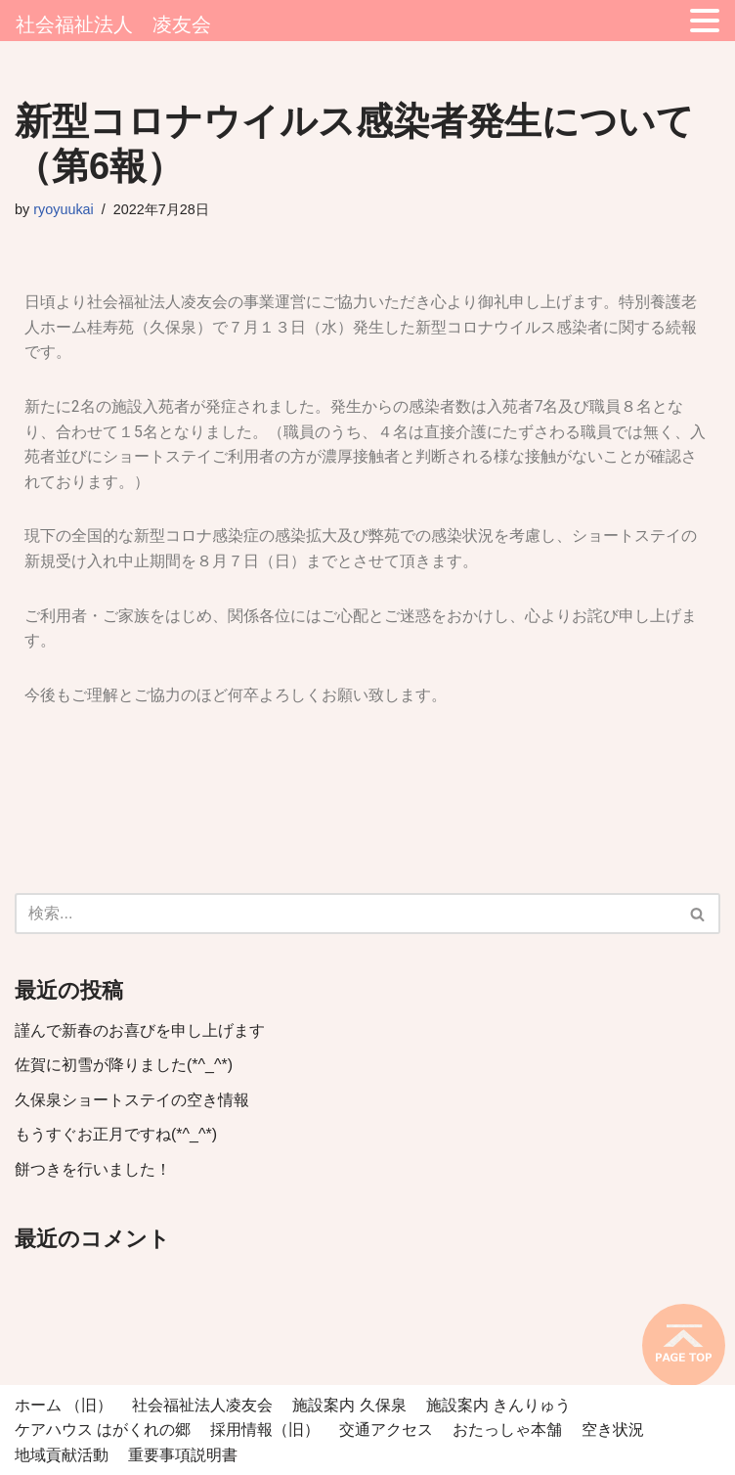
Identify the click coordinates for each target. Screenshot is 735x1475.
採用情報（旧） (265, 1429)
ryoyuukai (63, 209)
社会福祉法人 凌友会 (113, 24)
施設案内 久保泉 (349, 1405)
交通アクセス (386, 1429)
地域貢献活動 (61, 1455)
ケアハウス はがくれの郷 (103, 1429)
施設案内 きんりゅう (498, 1405)
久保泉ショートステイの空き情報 (132, 1100)
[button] (697, 914)
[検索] (345, 913)
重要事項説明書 (183, 1455)
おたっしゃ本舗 (507, 1429)
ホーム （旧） (63, 1405)
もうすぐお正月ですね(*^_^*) (116, 1134)
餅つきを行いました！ (93, 1169)
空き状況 (613, 1429)
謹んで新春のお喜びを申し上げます (140, 1030)
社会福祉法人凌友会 (202, 1405)
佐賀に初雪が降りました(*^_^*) (124, 1064)
